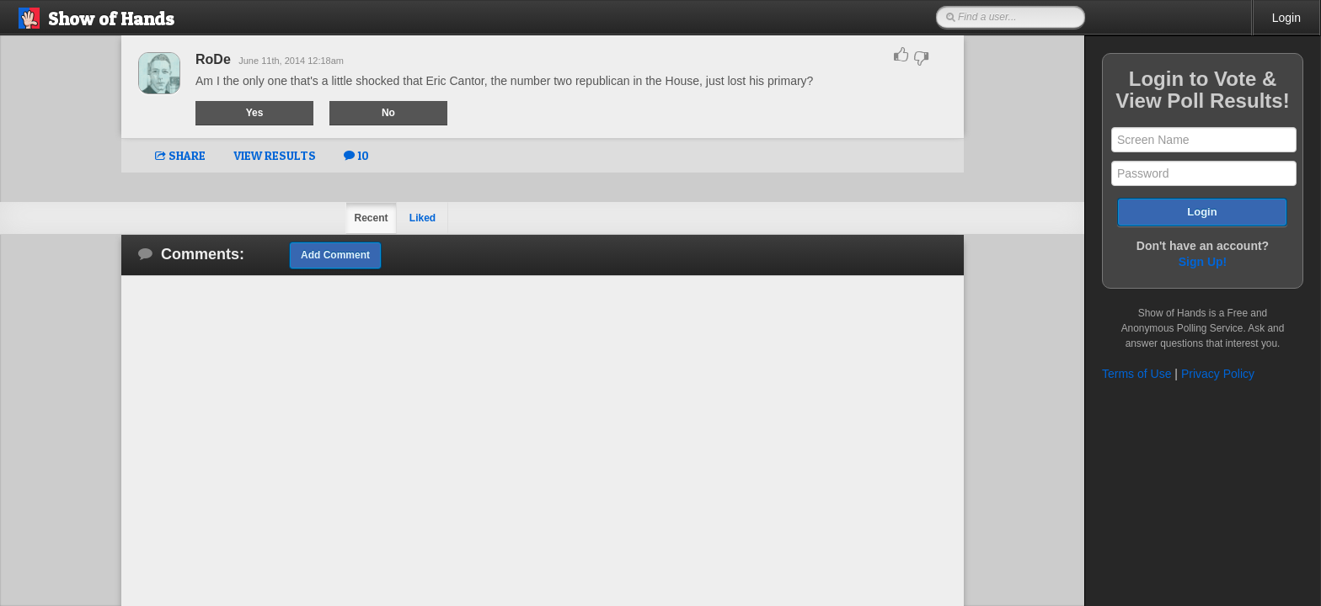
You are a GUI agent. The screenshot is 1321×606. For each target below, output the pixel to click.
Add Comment (335, 255)
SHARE (180, 155)
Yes (255, 113)
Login (1286, 17)
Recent (371, 218)
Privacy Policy (1217, 373)
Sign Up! (1203, 261)
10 (356, 155)
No (388, 113)
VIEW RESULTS (274, 155)
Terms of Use (1136, 373)
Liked (422, 218)
